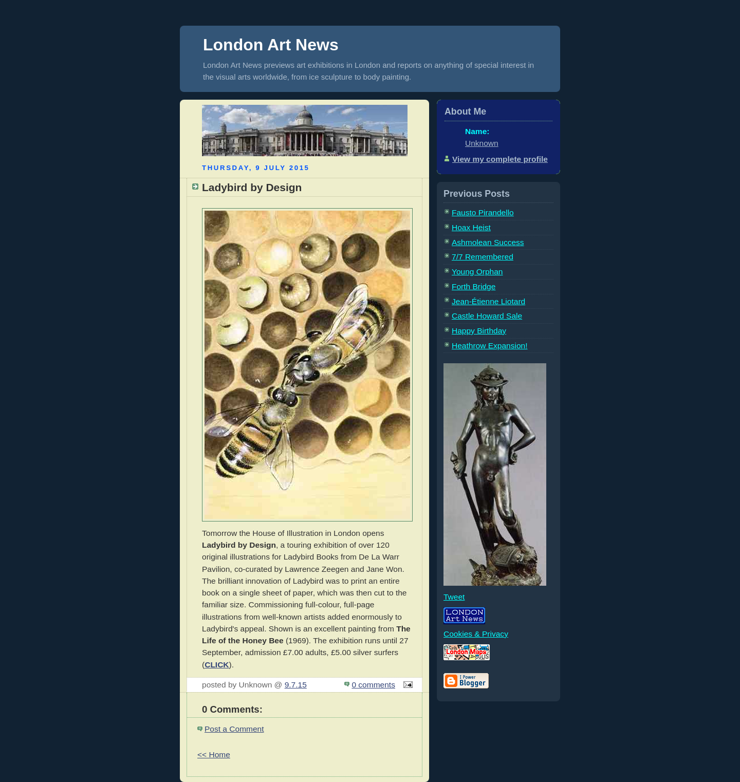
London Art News (271, 44)
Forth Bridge (473, 286)
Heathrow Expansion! (489, 345)
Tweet (454, 596)
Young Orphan (477, 271)
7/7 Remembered (482, 256)
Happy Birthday (479, 330)
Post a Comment (234, 728)
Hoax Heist (471, 227)
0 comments (373, 684)
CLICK (217, 664)
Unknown (481, 143)
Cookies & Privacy (475, 633)
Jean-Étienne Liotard (488, 301)
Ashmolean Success (488, 242)
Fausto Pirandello (483, 212)
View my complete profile (500, 159)
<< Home (213, 754)
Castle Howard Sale (487, 315)
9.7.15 (296, 684)
